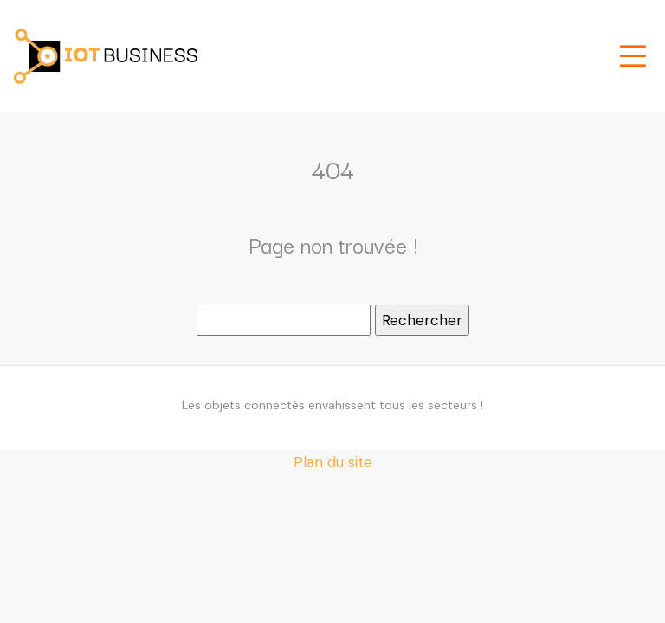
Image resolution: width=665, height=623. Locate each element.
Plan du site (333, 462)
